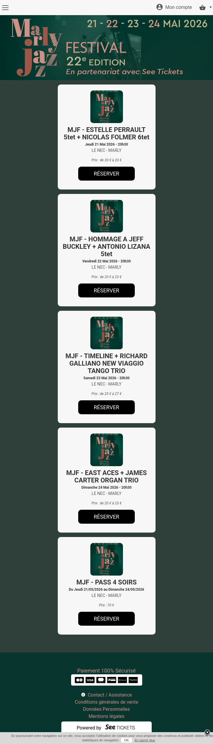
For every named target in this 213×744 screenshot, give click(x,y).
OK (126, 740)
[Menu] (5, 7)
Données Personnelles (106, 709)
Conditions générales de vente (106, 702)
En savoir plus (144, 740)
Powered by (89, 728)
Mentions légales (106, 716)
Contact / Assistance (110, 695)
